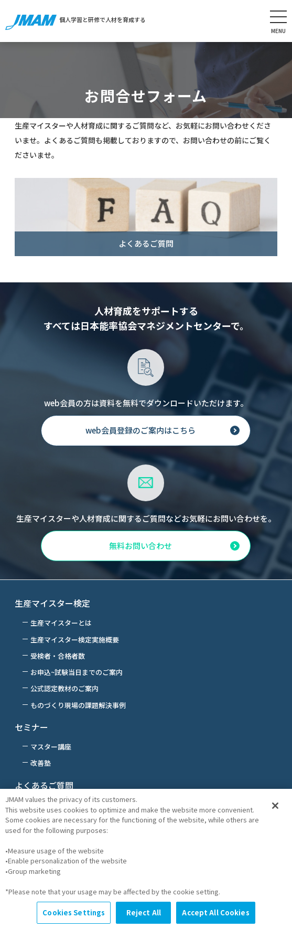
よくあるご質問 (44, 785)
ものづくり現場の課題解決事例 (78, 705)
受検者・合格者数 (57, 656)
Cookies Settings (73, 912)
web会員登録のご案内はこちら (140, 430)
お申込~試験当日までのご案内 (76, 672)
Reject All (143, 912)
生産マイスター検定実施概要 (74, 640)
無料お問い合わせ (140, 545)
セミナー (31, 727)
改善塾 (40, 763)
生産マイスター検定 (52, 603)
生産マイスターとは (61, 623)
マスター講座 (50, 747)
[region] (146, 859)
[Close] (275, 805)
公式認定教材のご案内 (64, 688)
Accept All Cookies (215, 912)
